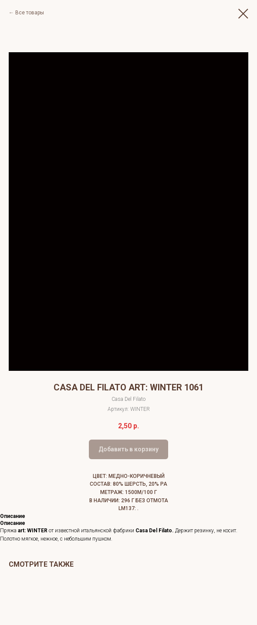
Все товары (29, 13)
